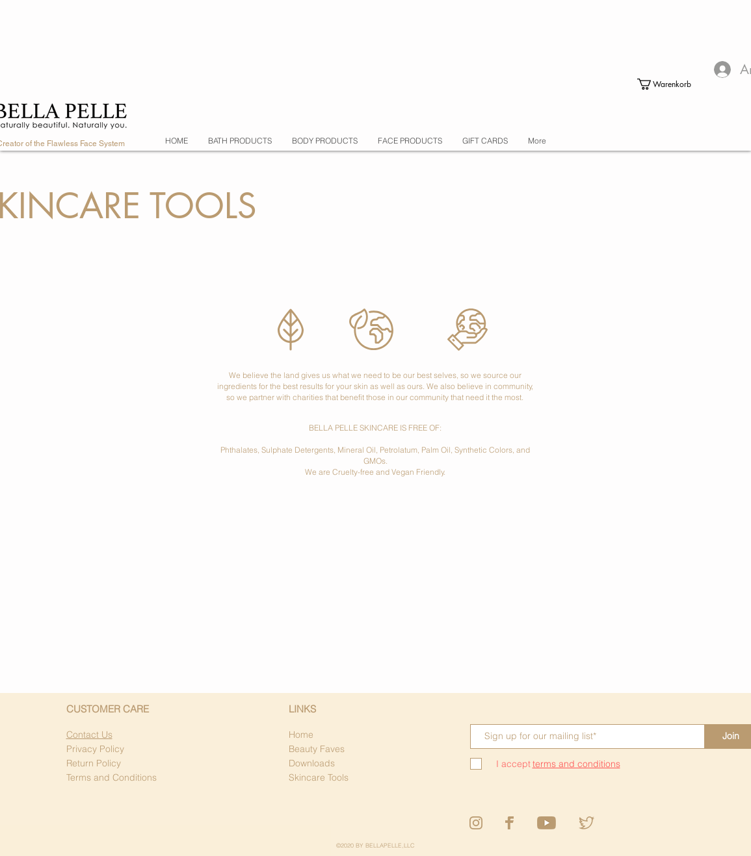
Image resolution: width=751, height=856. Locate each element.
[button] (659, 84)
